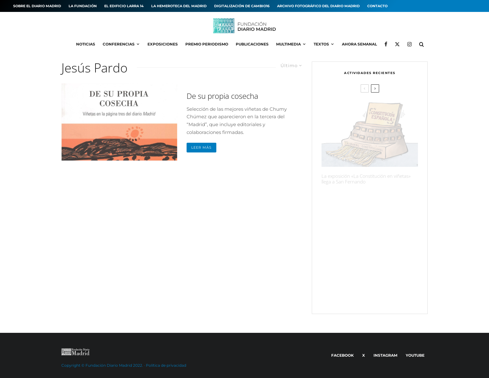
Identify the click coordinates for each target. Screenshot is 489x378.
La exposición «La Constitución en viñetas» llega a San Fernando (366, 175)
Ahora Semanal (359, 44)
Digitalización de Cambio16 (242, 6)
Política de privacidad (166, 365)
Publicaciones (252, 44)
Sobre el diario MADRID (37, 6)
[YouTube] (414, 355)
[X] (397, 44)
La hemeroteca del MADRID (179, 6)
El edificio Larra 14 (124, 6)
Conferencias (119, 44)
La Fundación (83, 6)
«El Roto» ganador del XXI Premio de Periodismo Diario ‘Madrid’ (383, 294)
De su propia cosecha (222, 96)
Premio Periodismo (206, 44)
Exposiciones (162, 44)
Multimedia (288, 44)
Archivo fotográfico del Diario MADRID (318, 6)
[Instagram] (409, 44)
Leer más (201, 147)
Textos (321, 44)
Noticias (85, 44)
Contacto (377, 6)
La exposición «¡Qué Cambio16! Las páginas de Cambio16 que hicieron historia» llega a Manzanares (381, 201)
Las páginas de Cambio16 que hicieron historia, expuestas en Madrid (380, 264)
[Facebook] (386, 44)
